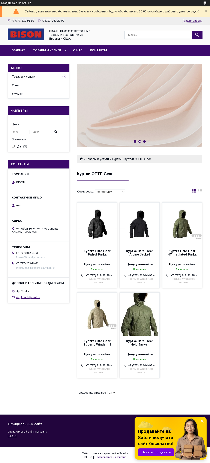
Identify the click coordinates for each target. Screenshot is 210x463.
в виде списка (200, 192)
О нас (77, 50)
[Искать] (197, 35)
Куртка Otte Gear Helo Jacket (139, 342)
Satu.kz (123, 453)
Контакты (98, 50)
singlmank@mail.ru (28, 297)
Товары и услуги (47, 50)
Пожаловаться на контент (110, 457)
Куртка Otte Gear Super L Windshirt (97, 342)
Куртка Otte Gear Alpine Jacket (139, 252)
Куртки (117, 159)
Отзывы (17, 94)
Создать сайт (9, 3)
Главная (18, 50)
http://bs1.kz (23, 291)
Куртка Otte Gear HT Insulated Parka (182, 252)
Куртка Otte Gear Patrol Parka (97, 252)
